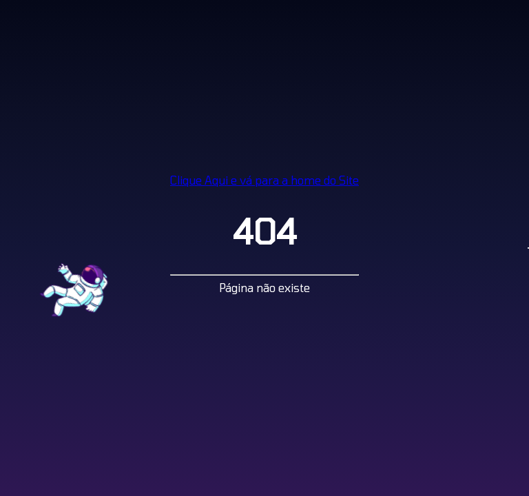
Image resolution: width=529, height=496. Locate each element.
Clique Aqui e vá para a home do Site (264, 180)
